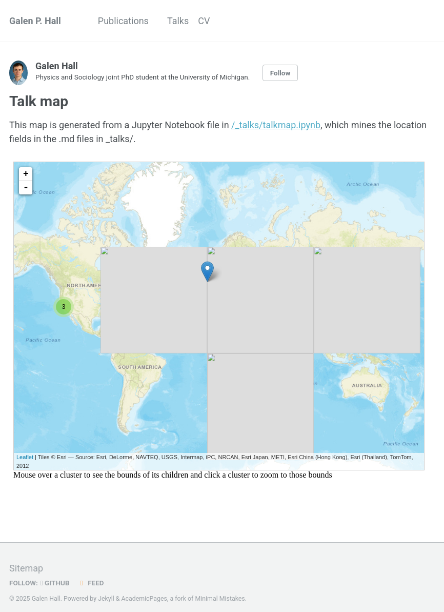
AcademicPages (144, 599)
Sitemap (26, 568)
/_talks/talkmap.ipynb (275, 125)
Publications (123, 20)
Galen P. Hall (35, 20)
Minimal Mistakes (220, 599)
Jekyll (106, 599)
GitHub (55, 583)
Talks (178, 20)
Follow (280, 73)
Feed (90, 583)
